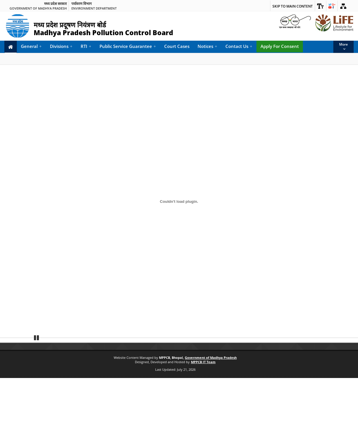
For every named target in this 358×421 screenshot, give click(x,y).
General (31, 46)
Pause (36, 380)
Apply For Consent (280, 46)
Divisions (61, 46)
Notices (207, 46)
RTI (86, 46)
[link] (320, 6)
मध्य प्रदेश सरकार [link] (55, 3)
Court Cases (176, 46)
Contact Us (238, 46)
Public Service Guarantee (128, 46)
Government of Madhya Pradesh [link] (38, 8)
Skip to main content (292, 6)
